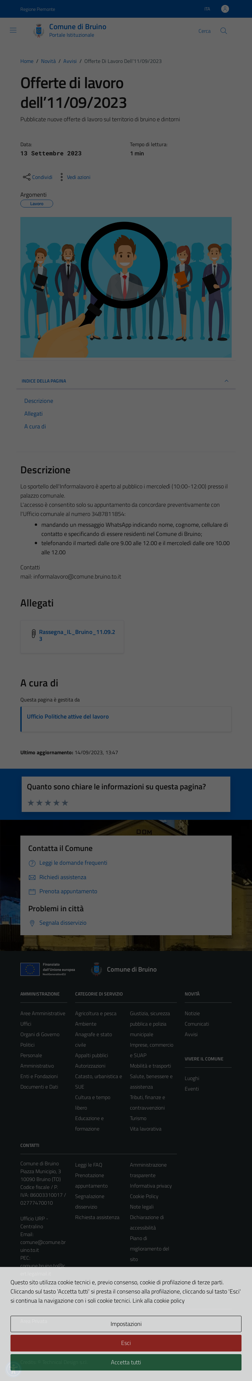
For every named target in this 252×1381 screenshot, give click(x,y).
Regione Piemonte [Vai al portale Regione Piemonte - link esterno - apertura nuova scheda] (37, 9)
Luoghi (192, 1078)
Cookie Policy (144, 1196)
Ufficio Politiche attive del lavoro (68, 716)
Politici (27, 1045)
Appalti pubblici (91, 1055)
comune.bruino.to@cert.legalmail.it (42, 1269)
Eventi (192, 1089)
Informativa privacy (151, 1186)
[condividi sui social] (37, 177)
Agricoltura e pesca (95, 1013)
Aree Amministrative (42, 1013)
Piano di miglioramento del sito (149, 1248)
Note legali (142, 1207)
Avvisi (191, 1034)
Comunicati (197, 1024)
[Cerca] (224, 31)
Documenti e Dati (39, 1087)
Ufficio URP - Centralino (34, 1222)
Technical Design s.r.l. (65, 1362)
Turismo (138, 1118)
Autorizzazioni (90, 1066)
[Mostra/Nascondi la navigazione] (13, 30)
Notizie (192, 1013)
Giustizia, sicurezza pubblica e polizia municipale (150, 1023)
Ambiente (85, 1024)
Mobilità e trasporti (150, 1066)
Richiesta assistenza (97, 1217)
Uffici (25, 1024)
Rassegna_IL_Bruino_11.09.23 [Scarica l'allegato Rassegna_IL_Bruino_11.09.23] (77, 635)
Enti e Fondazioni (39, 1076)
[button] (13, 1369)
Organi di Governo (39, 1034)
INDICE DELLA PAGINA (126, 381)
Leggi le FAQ (88, 1165)
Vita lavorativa (145, 1129)
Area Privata (33, 1321)
